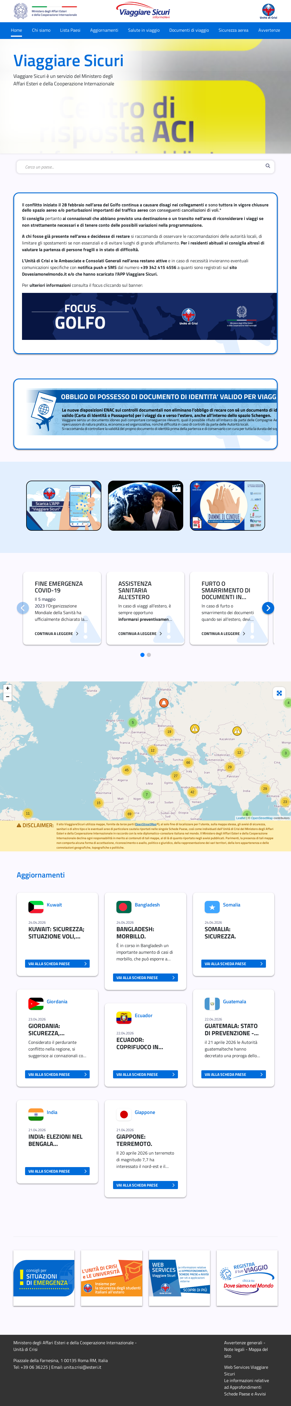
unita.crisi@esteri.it (82, 1367)
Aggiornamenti (104, 30)
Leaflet (241, 818)
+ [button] (7, 689)
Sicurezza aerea (233, 30)
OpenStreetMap (262, 818)
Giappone (145, 1112)
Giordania (57, 1001)
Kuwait (54, 904)
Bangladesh (147, 904)
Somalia (231, 904)
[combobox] (144, 166)
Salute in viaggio (144, 30)
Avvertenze (269, 30)
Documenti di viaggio (189, 30)
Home (16, 30)
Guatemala (234, 1001)
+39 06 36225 (34, 1367)
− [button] (7, 697)
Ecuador (144, 1015)
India (52, 1112)
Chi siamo (41, 30)
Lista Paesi (70, 30)
